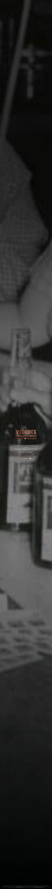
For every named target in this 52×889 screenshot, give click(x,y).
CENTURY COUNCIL (19, 886)
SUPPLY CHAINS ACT (38, 886)
